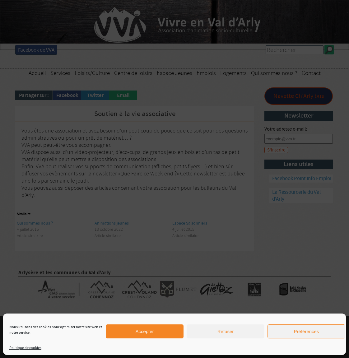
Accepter (144, 331)
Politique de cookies (25, 348)
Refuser (225, 331)
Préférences (306, 331)
